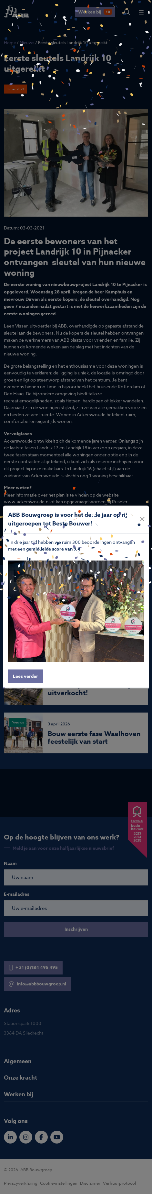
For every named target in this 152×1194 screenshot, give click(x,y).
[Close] (142, 519)
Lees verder (25, 676)
